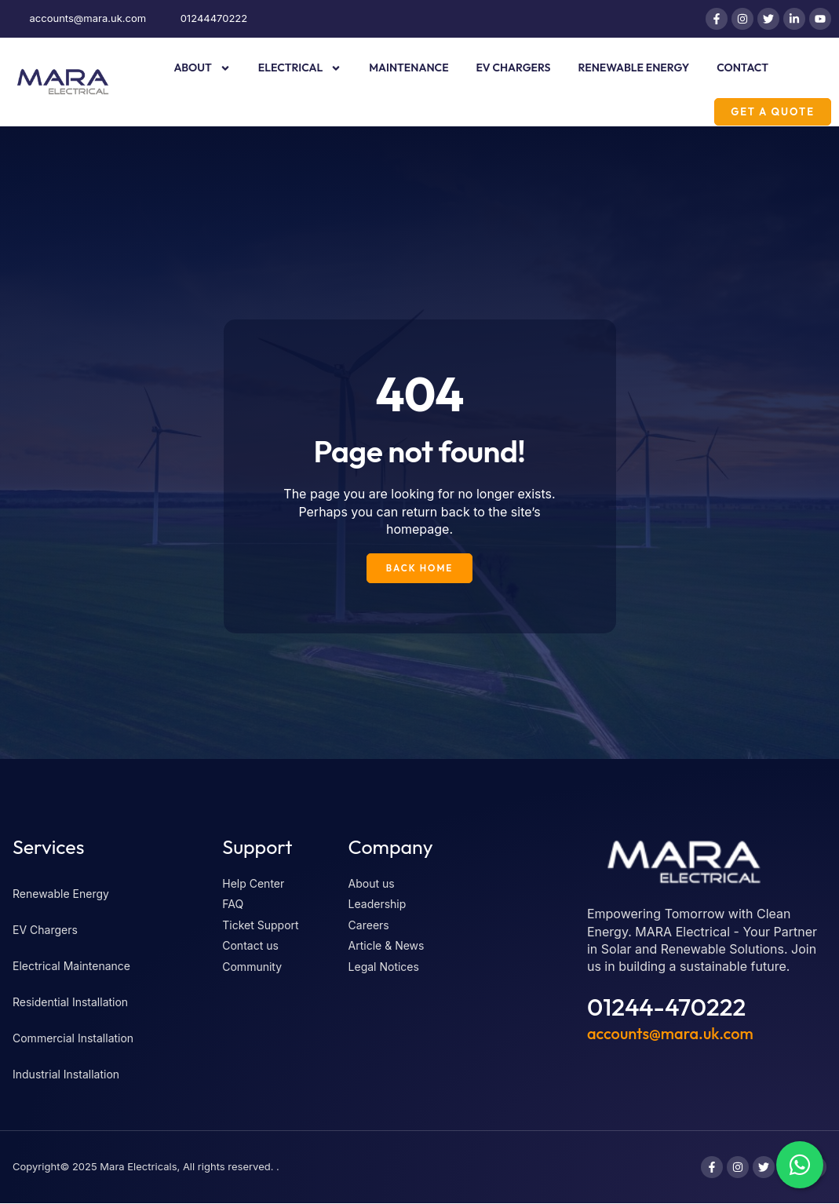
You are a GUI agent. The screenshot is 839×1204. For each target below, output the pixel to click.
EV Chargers (513, 67)
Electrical (299, 68)
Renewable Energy (634, 67)
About (201, 68)
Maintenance (408, 67)
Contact (742, 67)
